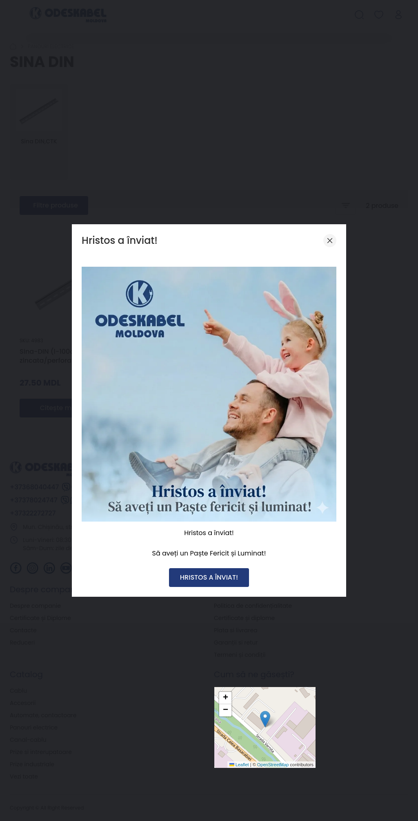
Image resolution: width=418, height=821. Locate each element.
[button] (265, 719)
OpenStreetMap (273, 764)
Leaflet (239, 764)
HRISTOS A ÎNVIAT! (209, 577)
